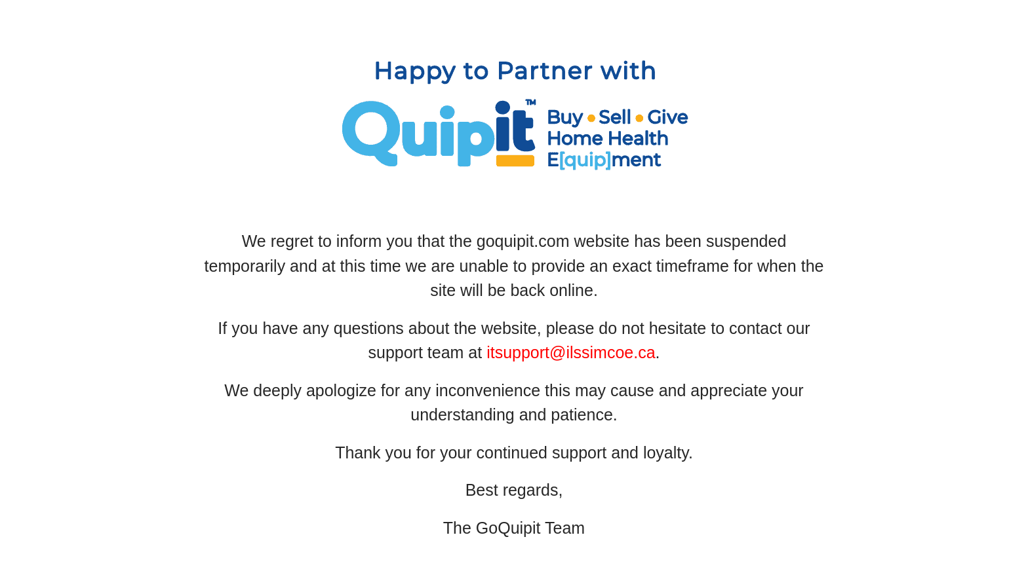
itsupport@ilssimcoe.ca (570, 352)
